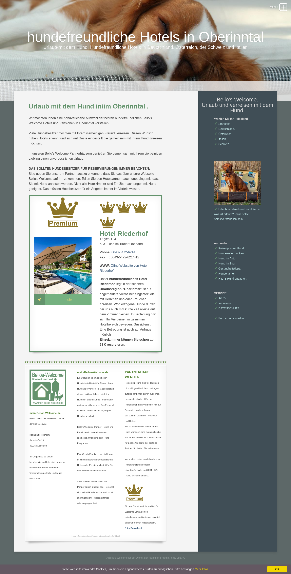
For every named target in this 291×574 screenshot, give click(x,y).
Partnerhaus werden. (229, 318)
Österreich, (223, 134)
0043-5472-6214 (123, 252)
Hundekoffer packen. (229, 253)
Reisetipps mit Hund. (229, 248)
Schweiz (221, 144)
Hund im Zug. (224, 263)
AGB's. (220, 298)
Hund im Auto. (225, 258)
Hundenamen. (225, 273)
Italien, (220, 139)
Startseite (222, 123)
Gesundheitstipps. (227, 268)
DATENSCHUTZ (226, 308)
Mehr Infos (201, 569)
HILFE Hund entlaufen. (230, 278)
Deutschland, (224, 129)
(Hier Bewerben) (133, 528)
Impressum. (223, 303)
